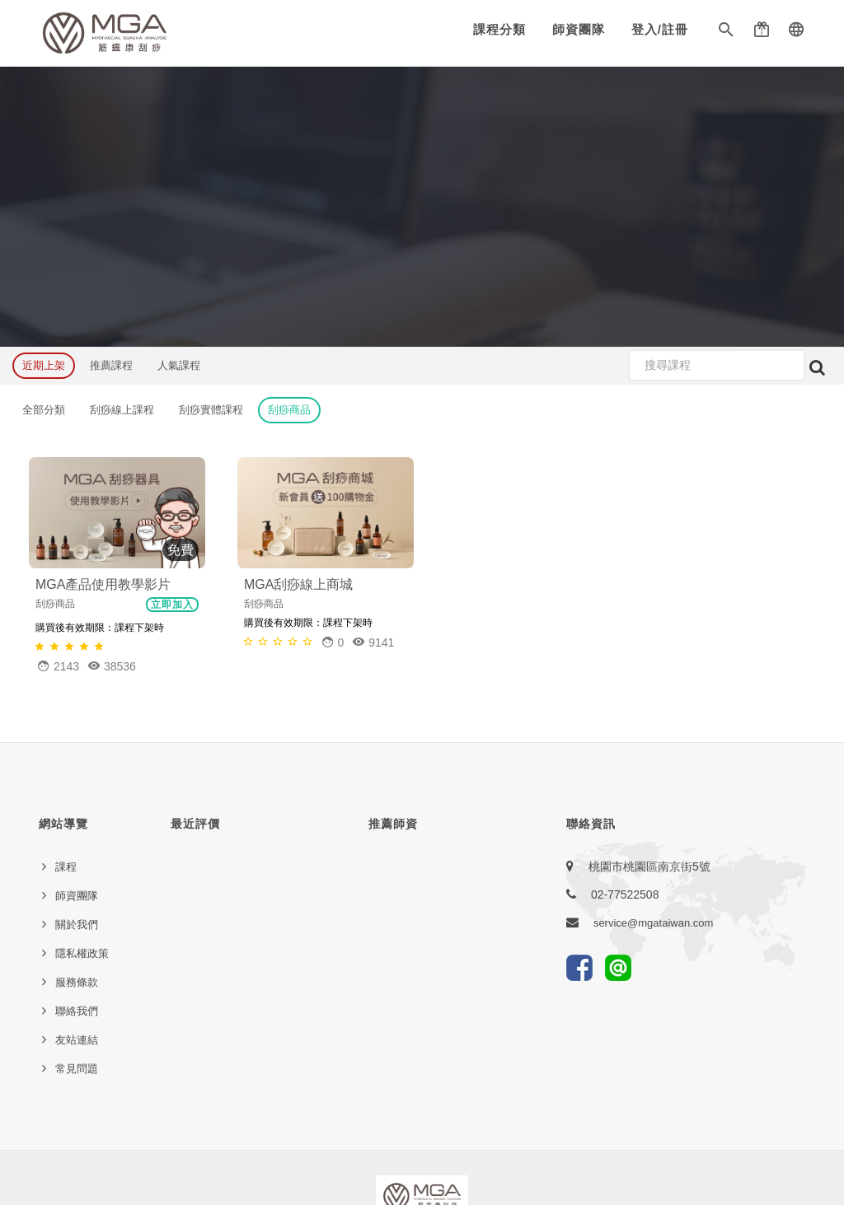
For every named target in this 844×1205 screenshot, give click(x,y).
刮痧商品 (289, 410)
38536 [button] (111, 666)
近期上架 (43, 365)
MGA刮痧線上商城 (298, 584)
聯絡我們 (76, 1011)
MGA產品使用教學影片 (103, 584)
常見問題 (76, 1069)
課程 (66, 867)
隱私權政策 (82, 953)
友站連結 (76, 1040)
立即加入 (172, 604)
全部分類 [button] (43, 410)
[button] (726, 33)
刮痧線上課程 (122, 410)
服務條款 (76, 982)
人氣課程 (178, 365)
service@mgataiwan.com (653, 923)
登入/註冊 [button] (659, 29)
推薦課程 (111, 365)
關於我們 (76, 924)
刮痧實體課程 (211, 410)
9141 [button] (373, 642)
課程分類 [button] (499, 29)
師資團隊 (578, 29)
